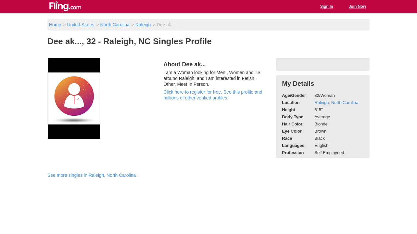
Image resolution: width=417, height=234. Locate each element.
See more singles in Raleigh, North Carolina (91, 175)
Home (55, 24)
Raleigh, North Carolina (336, 102)
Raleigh (143, 24)
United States (80, 24)
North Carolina (115, 24)
